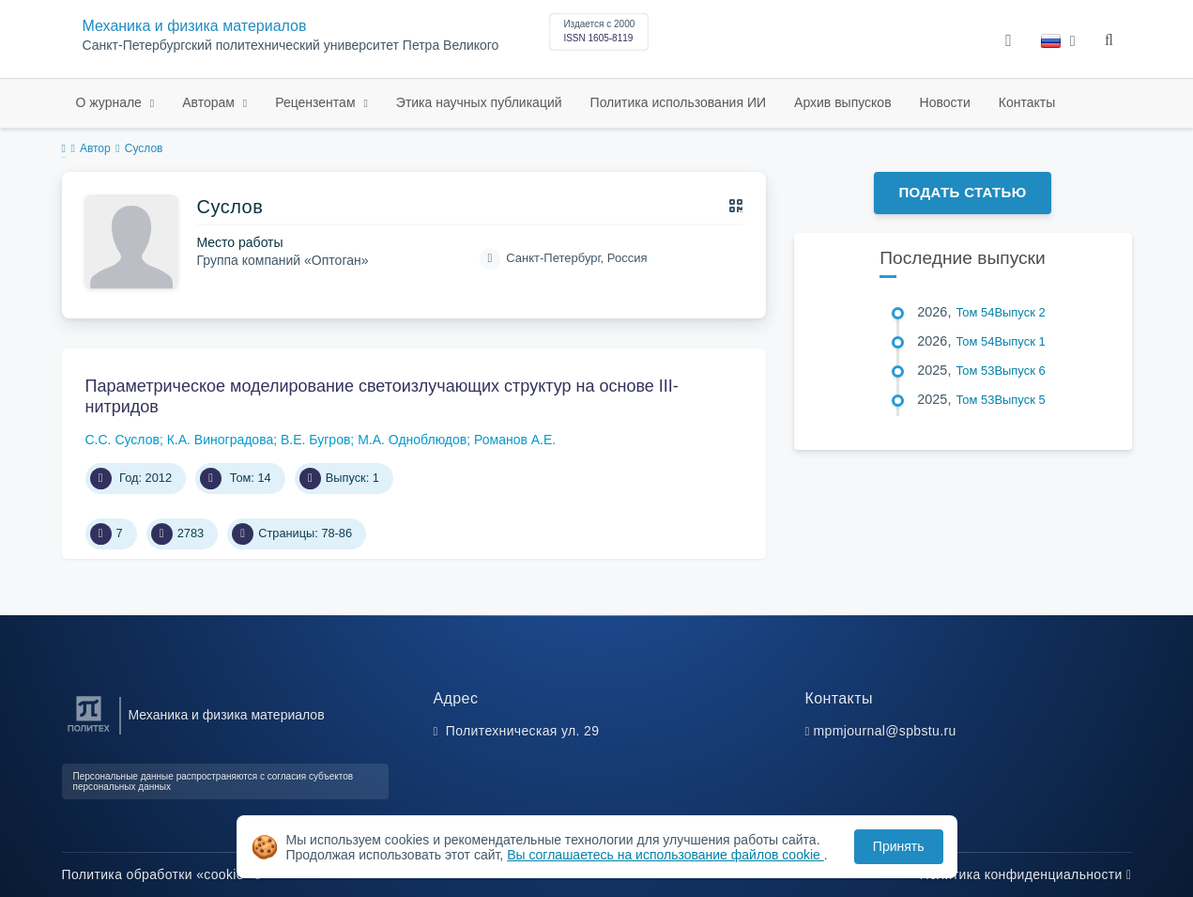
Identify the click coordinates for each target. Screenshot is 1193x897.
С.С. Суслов (122, 439)
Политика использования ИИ (678, 102)
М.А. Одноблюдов (412, 439)
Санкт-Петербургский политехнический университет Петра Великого (291, 46)
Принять (899, 846)
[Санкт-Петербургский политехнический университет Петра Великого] (88, 732)
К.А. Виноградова (220, 439)
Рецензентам (317, 102)
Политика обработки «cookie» (161, 874)
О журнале (110, 102)
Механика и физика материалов (195, 26)
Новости (945, 102)
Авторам (210, 102)
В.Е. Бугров (315, 439)
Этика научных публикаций (479, 102)
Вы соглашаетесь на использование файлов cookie (665, 854)
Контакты (1027, 102)
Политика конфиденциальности (1026, 874)
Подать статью (962, 192)
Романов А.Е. (515, 439)
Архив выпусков (843, 102)
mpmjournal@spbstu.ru (885, 730)
